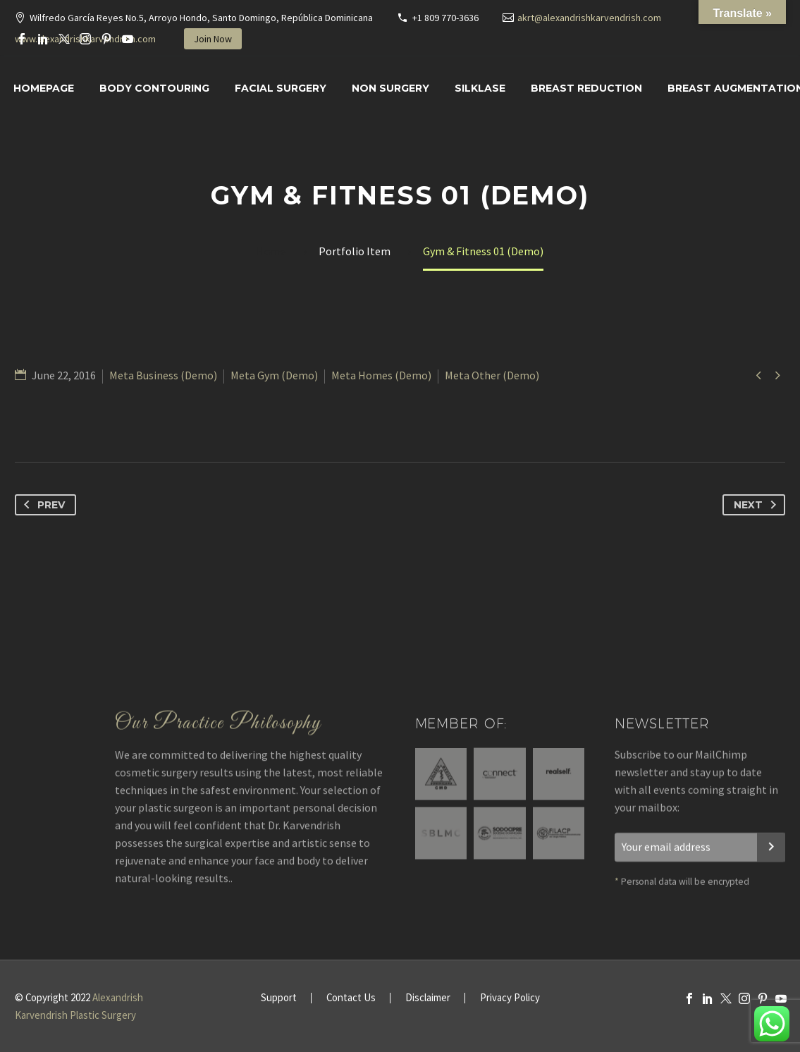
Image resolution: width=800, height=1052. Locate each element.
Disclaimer (427, 998)
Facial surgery (280, 88)
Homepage (43, 88)
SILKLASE (480, 88)
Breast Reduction (586, 88)
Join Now (213, 38)
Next (758, 505)
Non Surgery (390, 88)
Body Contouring (154, 88)
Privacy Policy (510, 998)
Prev (41, 505)
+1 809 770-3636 (445, 17)
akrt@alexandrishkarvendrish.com (589, 17)
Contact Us (351, 998)
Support (279, 998)
